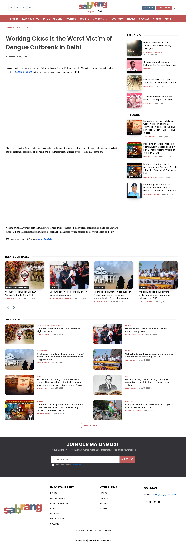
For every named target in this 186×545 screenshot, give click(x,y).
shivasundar (145, 301)
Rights (130, 156)
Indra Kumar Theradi (61, 298)
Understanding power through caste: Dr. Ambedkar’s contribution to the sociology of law (148, 382)
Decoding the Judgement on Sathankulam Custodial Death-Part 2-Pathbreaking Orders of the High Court (159, 148)
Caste (127, 376)
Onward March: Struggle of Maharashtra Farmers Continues (159, 63)
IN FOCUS (133, 115)
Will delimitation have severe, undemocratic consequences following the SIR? (154, 295)
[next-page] (13, 307)
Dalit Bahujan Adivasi (153, 52)
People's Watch (150, 157)
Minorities (132, 197)
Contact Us (164, 8)
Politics (10, 28)
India (130, 133)
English (90, 11)
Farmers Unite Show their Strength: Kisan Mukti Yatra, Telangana (156, 45)
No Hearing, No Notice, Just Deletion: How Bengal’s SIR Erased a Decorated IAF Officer (159, 187)
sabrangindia (149, 137)
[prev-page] (7, 307)
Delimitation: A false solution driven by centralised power (146, 330)
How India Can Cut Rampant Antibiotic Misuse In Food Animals (159, 81)
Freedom (147, 69)
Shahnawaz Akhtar (151, 195)
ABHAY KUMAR (131, 388)
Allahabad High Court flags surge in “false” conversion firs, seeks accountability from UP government (113, 295)
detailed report (23, 72)
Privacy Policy (77, 465)
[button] (174, 7)
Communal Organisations (17, 287)
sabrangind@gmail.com (163, 494)
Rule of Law (22, 28)
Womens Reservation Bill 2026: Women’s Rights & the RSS (59, 330)
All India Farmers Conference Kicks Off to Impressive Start (160, 98)
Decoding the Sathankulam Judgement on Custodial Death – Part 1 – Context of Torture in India (160, 169)
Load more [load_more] (90, 425)
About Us (148, 8)
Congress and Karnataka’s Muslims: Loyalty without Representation (149, 406)
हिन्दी (100, 11)
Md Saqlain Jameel (133, 411)
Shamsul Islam (13, 298)
